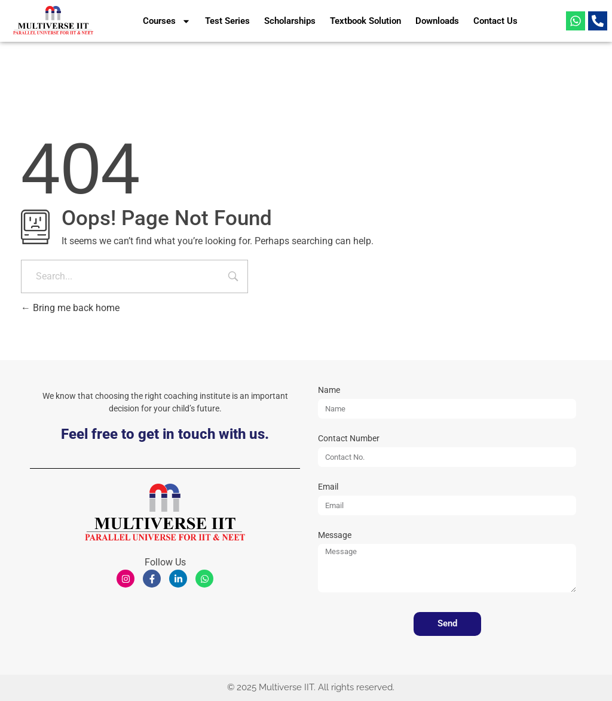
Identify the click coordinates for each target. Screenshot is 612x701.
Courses (167, 21)
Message (334, 535)
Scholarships (290, 21)
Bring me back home (70, 307)
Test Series (227, 21)
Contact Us (495, 21)
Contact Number (349, 438)
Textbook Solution (365, 21)
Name (329, 390)
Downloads (437, 21)
